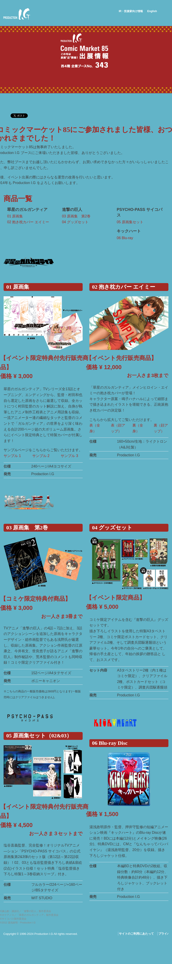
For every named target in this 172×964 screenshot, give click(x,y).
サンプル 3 (70, 456)
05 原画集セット (130, 222)
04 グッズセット (75, 222)
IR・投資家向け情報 (131, 11)
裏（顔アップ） (161, 428)
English (152, 11)
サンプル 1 (13, 456)
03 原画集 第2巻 (76, 216)
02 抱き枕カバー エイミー (28, 222)
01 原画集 (15, 216)
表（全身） (94, 428)
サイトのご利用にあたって (136, 933)
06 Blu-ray (125, 238)
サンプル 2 (41, 456)
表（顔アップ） (118, 428)
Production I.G (16, 14)
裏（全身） (137, 428)
